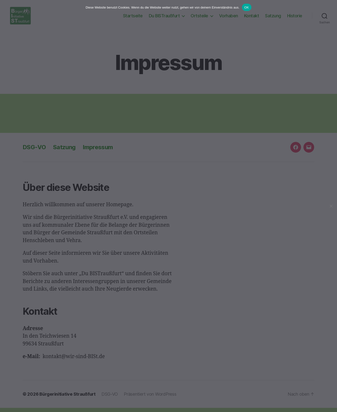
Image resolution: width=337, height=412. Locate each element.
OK (246, 7)
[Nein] (330, 206)
